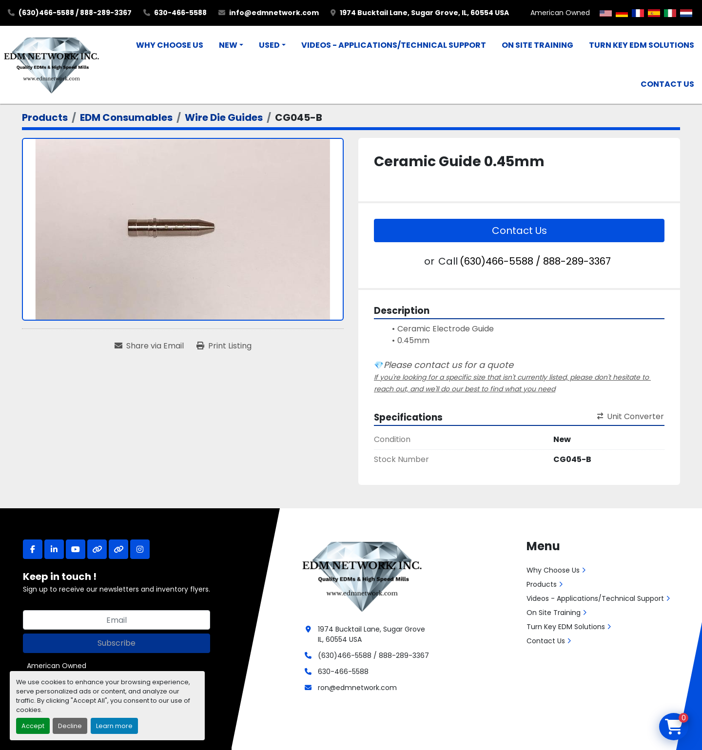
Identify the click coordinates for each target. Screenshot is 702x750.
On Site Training (537, 45)
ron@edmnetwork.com (357, 687)
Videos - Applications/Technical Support (393, 45)
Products (541, 584)
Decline (70, 726)
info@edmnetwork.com (274, 13)
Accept (32, 726)
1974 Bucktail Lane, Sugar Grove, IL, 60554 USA (424, 13)
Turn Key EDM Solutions (641, 45)
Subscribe (117, 643)
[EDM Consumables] (126, 117)
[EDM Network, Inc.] (362, 575)
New (228, 45)
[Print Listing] (224, 346)
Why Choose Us (169, 45)
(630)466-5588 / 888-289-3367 (75, 13)
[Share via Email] (149, 346)
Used (269, 45)
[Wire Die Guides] (224, 117)
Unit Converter (630, 416)
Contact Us (667, 84)
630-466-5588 (180, 13)
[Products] (45, 117)
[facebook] (32, 549)
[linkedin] (54, 549)
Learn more (114, 726)
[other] (97, 549)
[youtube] (75, 549)
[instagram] (140, 549)
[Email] (116, 620)
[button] (231, 45)
